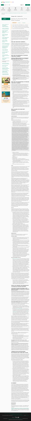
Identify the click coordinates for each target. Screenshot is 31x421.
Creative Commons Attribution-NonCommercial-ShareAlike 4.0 (15, 418)
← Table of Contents (4, 19)
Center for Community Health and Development (18, 415)
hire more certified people (19, 308)
